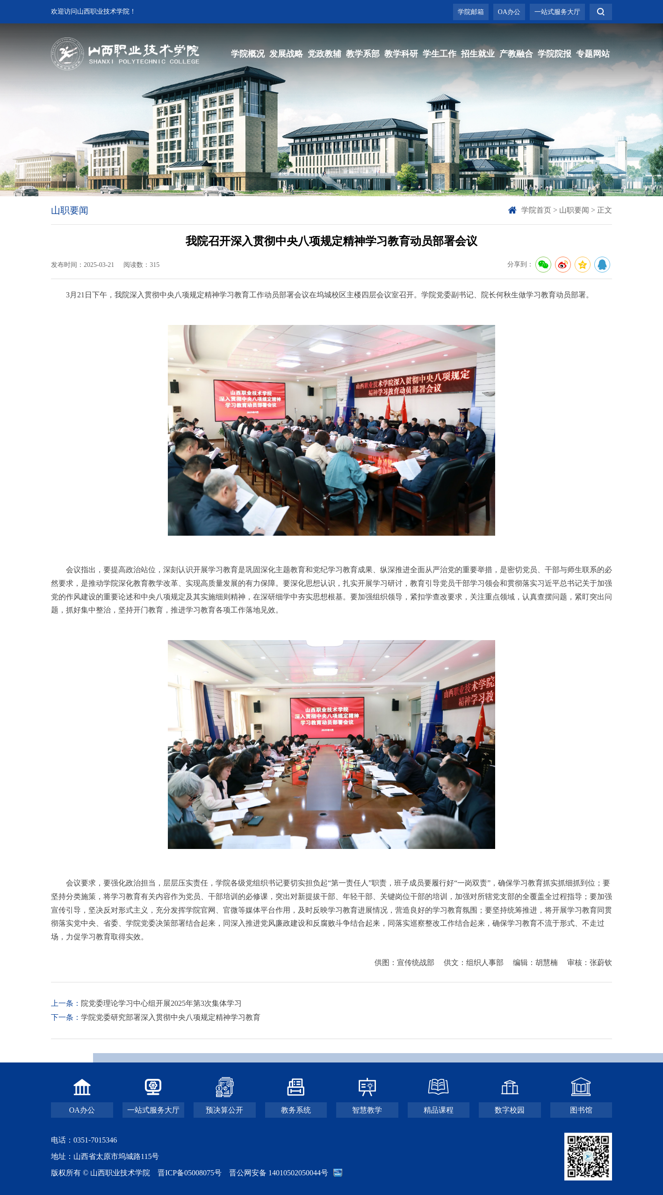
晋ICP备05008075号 (190, 1173)
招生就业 (478, 54)
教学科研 (401, 54)
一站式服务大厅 (557, 11)
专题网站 (593, 54)
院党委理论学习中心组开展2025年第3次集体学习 (161, 1003)
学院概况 (248, 54)
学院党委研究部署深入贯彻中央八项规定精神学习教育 (170, 1017)
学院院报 (554, 54)
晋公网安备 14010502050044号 (278, 1173)
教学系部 (363, 54)
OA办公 (509, 11)
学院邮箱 (471, 11)
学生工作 (439, 54)
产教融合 (516, 54)
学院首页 (536, 210)
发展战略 (286, 54)
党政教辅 (324, 54)
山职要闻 (574, 210)
